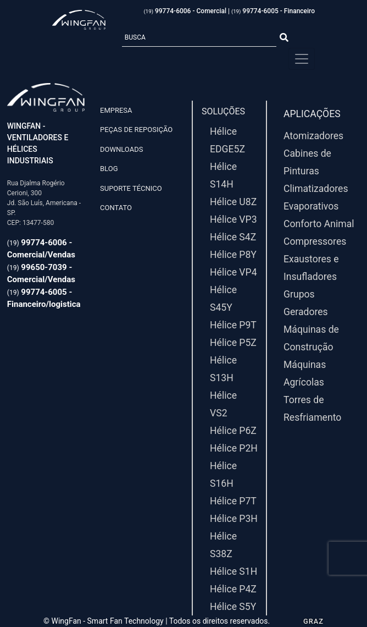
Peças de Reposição (136, 129)
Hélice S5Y (233, 606)
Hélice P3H (234, 518)
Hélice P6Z (233, 430)
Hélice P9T (233, 325)
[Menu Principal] (301, 59)
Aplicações (312, 113)
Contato (116, 208)
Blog (109, 168)
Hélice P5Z (233, 342)
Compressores (314, 241)
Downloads (121, 149)
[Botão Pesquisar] (284, 38)
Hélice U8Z (233, 201)
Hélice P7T (233, 501)
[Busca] (199, 38)
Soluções (223, 111)
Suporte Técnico (131, 188)
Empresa (116, 110)
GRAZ (313, 621)
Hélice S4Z (233, 237)
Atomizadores (313, 135)
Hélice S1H (233, 571)
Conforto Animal (318, 223)
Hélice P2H (234, 448)
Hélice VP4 (233, 272)
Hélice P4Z (233, 589)
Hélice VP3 (233, 219)
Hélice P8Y (233, 254)
